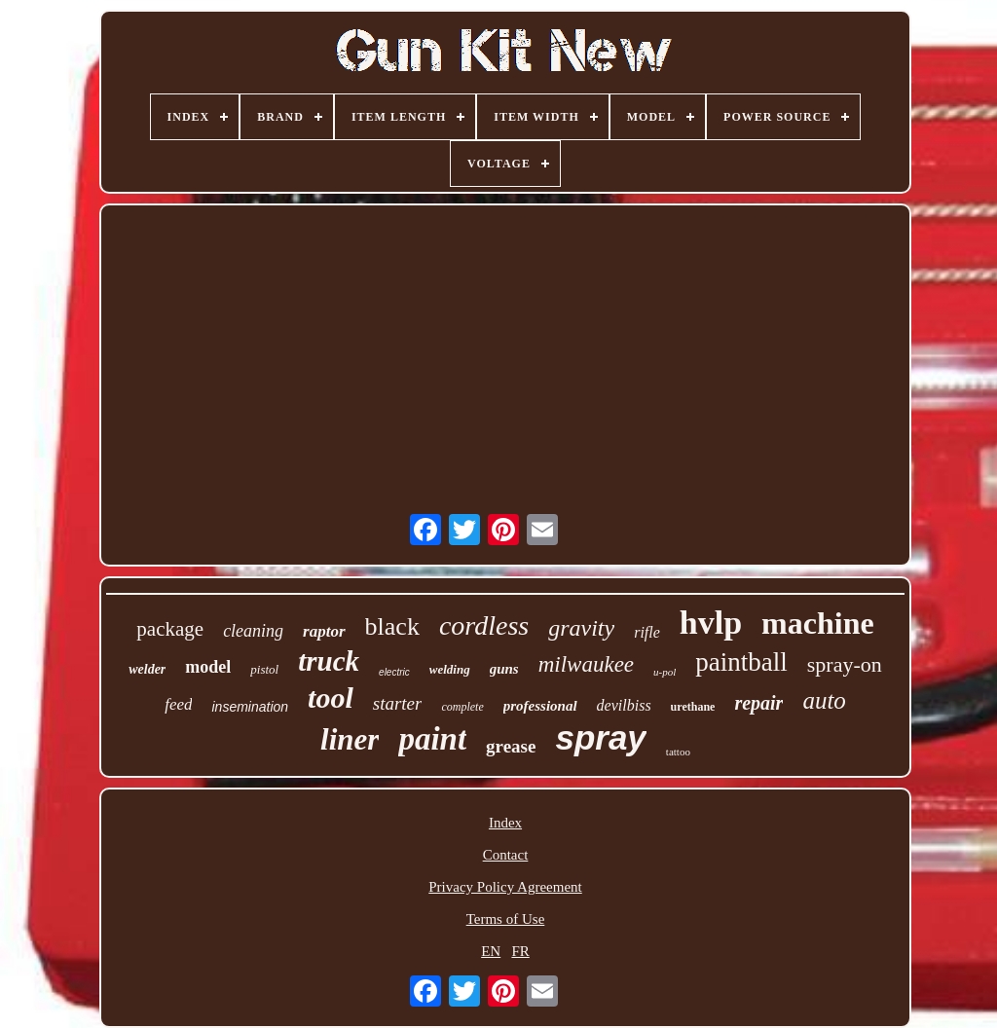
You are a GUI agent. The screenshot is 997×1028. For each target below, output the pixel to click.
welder (147, 669)
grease (510, 746)
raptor (324, 631)
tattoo (678, 751)
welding (449, 669)
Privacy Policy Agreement (504, 887)
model (208, 667)
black (392, 626)
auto (823, 700)
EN (490, 951)
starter (398, 703)
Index (505, 822)
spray (600, 737)
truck (328, 661)
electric (394, 672)
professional (540, 706)
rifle (647, 632)
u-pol (664, 672)
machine (817, 623)
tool (330, 697)
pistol (264, 669)
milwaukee (586, 664)
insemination (249, 707)
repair (758, 703)
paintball (741, 662)
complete (462, 707)
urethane (693, 707)
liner (349, 739)
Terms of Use (505, 919)
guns (504, 669)
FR (520, 951)
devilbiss (624, 705)
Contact (506, 855)
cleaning (253, 631)
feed (178, 704)
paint (432, 738)
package (169, 629)
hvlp (711, 623)
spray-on (844, 664)
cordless (484, 625)
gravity (581, 628)
